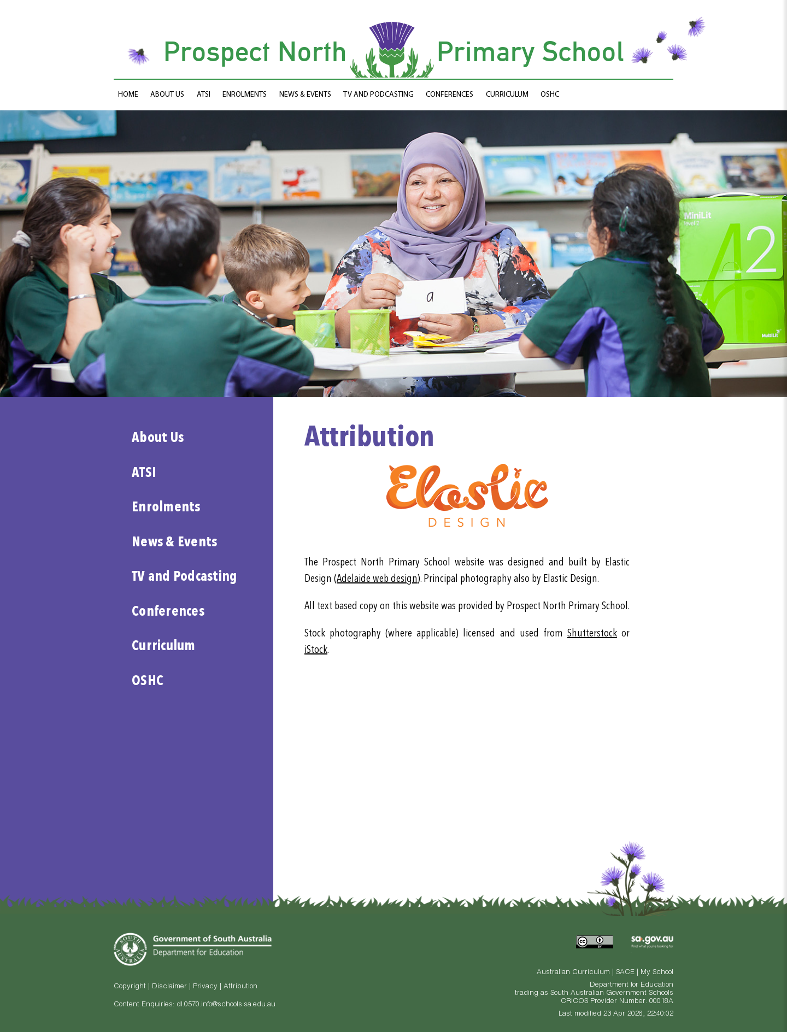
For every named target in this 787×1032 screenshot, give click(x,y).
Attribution (240, 986)
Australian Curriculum (573, 972)
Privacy (205, 986)
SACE (625, 972)
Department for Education (631, 985)
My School (657, 972)
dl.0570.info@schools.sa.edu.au (226, 1005)
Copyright (130, 986)
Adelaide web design (377, 579)
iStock (315, 650)
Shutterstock (592, 633)
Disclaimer (169, 986)
